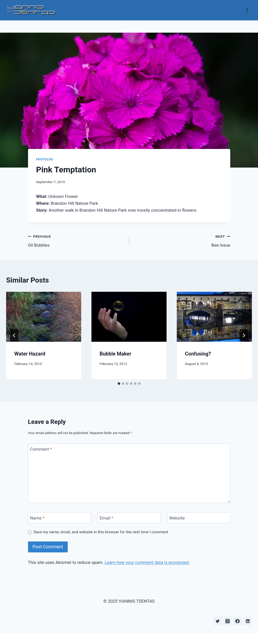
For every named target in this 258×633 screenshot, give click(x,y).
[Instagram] (227, 621)
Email (106, 518)
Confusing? (198, 354)
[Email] (129, 517)
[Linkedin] (247, 621)
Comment (41, 449)
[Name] (59, 517)
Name (37, 518)
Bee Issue (181, 240)
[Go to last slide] (14, 335)
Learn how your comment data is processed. (147, 562)
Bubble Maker (115, 354)
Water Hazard (29, 354)
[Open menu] (247, 10)
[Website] (198, 517)
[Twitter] (217, 621)
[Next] (244, 335)
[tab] (119, 383)
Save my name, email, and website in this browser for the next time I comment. (101, 532)
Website (177, 518)
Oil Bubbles (76, 240)
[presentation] (43, 317)
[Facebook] (237, 621)
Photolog (44, 159)
